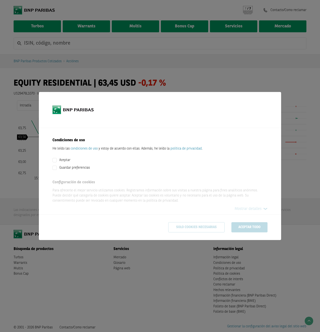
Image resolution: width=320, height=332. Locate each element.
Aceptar (64, 160)
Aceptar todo (249, 227)
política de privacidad (186, 148)
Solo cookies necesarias (196, 227)
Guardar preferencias (74, 168)
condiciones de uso (84, 148)
